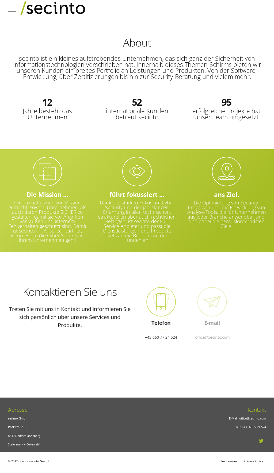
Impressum (229, 461)
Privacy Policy (253, 461)
